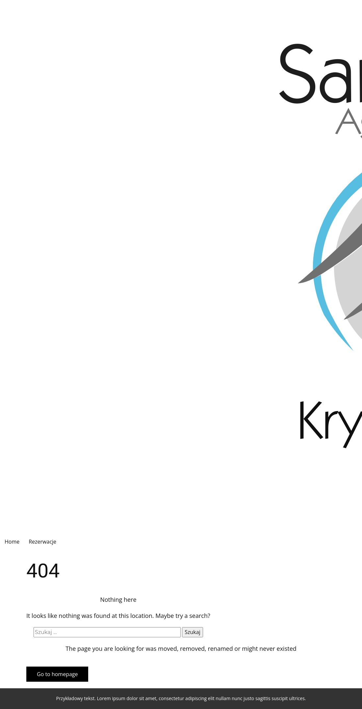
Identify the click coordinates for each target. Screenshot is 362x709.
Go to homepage (57, 674)
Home (12, 541)
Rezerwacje (42, 541)
